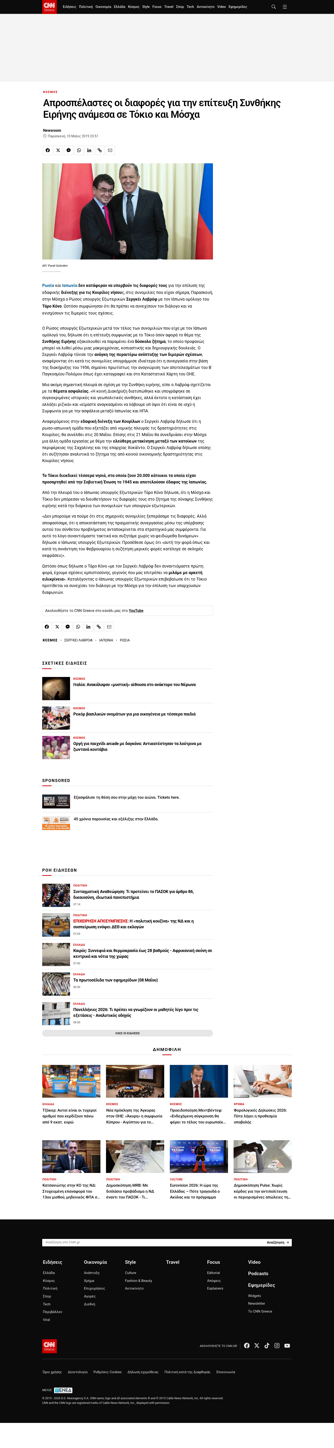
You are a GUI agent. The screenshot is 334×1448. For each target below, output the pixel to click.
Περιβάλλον (52, 1312)
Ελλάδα (119, 7)
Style (146, 7)
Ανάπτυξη (92, 1273)
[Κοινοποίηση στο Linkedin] (89, 150)
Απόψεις (214, 1281)
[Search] (277, 1242)
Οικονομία (103, 7)
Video (221, 7)
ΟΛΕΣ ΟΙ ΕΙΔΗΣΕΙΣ (127, 1033)
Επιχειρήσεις (94, 1288)
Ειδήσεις (69, 7)
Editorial (213, 1273)
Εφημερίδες (238, 7)
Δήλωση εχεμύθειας (143, 1372)
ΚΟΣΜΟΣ (50, 92)
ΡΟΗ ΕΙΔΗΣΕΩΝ (59, 870)
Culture (130, 1273)
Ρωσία (48, 285)
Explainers (215, 1288)
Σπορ (180, 7)
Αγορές (90, 1296)
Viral (46, 1320)
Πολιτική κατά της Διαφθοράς (187, 1372)
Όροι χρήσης (52, 1372)
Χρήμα (89, 1281)
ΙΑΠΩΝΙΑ (106, 640)
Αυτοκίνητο (206, 7)
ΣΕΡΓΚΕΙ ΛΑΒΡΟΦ (78, 640)
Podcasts (258, 1273)
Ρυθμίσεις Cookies (107, 1372)
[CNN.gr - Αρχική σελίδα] (49, 1346)
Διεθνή (89, 1304)
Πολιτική (86, 7)
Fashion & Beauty (138, 1281)
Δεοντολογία (78, 1372)
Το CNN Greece (260, 1311)
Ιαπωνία (69, 285)
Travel (168, 7)
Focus (156, 7)
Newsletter (256, 1303)
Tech (190, 7)
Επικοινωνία (225, 1372)
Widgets (254, 1296)
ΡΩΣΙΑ (125, 640)
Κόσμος (134, 7)
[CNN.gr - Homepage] (49, 7)
